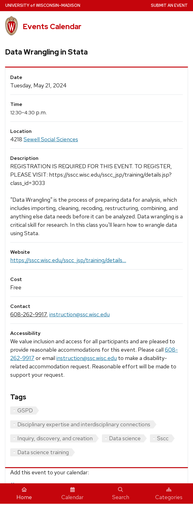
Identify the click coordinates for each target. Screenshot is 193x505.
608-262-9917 (28, 314)
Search (120, 494)
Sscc (163, 438)
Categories (168, 494)
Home (24, 494)
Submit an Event (169, 5)
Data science (125, 438)
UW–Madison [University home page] (42, 5)
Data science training (43, 452)
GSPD (25, 410)
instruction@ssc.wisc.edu (79, 314)
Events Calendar (52, 26)
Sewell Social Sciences (51, 139)
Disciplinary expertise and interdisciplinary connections (83, 424)
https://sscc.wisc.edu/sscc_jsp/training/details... (68, 260)
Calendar (72, 494)
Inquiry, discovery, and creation (55, 438)
